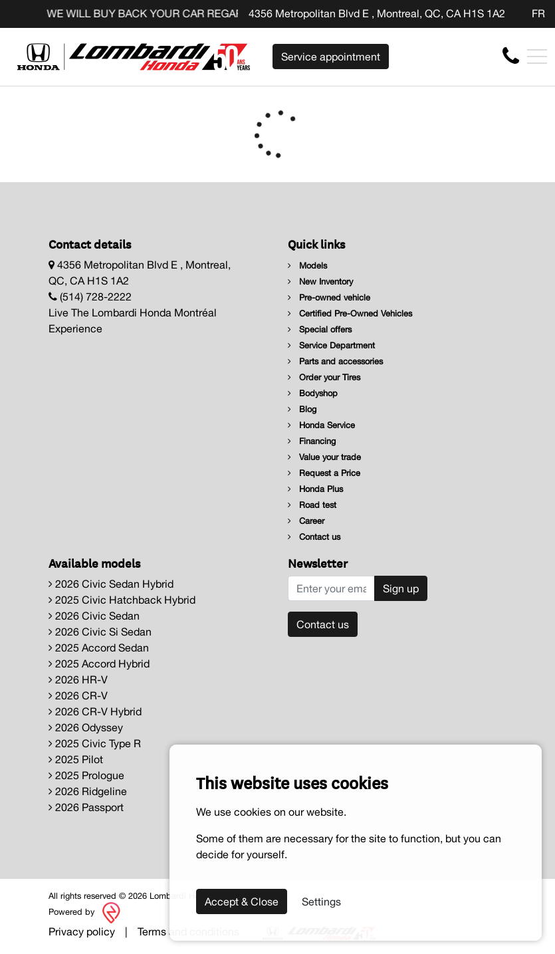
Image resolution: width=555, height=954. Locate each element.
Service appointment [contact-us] (330, 56)
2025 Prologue (86, 775)
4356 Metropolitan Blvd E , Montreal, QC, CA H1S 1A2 (377, 13)
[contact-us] (510, 56)
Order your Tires (324, 377)
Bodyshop (313, 393)
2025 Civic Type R (95, 743)
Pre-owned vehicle (329, 297)
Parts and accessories (335, 361)
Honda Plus (315, 489)
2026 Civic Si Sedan (100, 632)
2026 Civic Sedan (94, 616)
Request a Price (324, 473)
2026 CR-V (78, 695)
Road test (312, 505)
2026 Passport (86, 807)
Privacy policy (82, 931)
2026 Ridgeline (88, 791)
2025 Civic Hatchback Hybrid (122, 600)
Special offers (320, 329)
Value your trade (324, 457)
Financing (312, 441)
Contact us (314, 537)
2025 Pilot (76, 759)
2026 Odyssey (86, 727)
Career (306, 521)
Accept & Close (241, 901)
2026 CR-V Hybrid (95, 711)
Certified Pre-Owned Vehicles (350, 313)
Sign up (401, 588)
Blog (302, 409)
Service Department (331, 345)
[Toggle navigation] (537, 56)
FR (538, 13)
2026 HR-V (78, 679)
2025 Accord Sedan (99, 648)
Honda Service (321, 425)
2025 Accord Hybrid (99, 663)
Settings (321, 901)
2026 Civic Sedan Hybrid (111, 584)
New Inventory (320, 282)
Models (307, 266)
